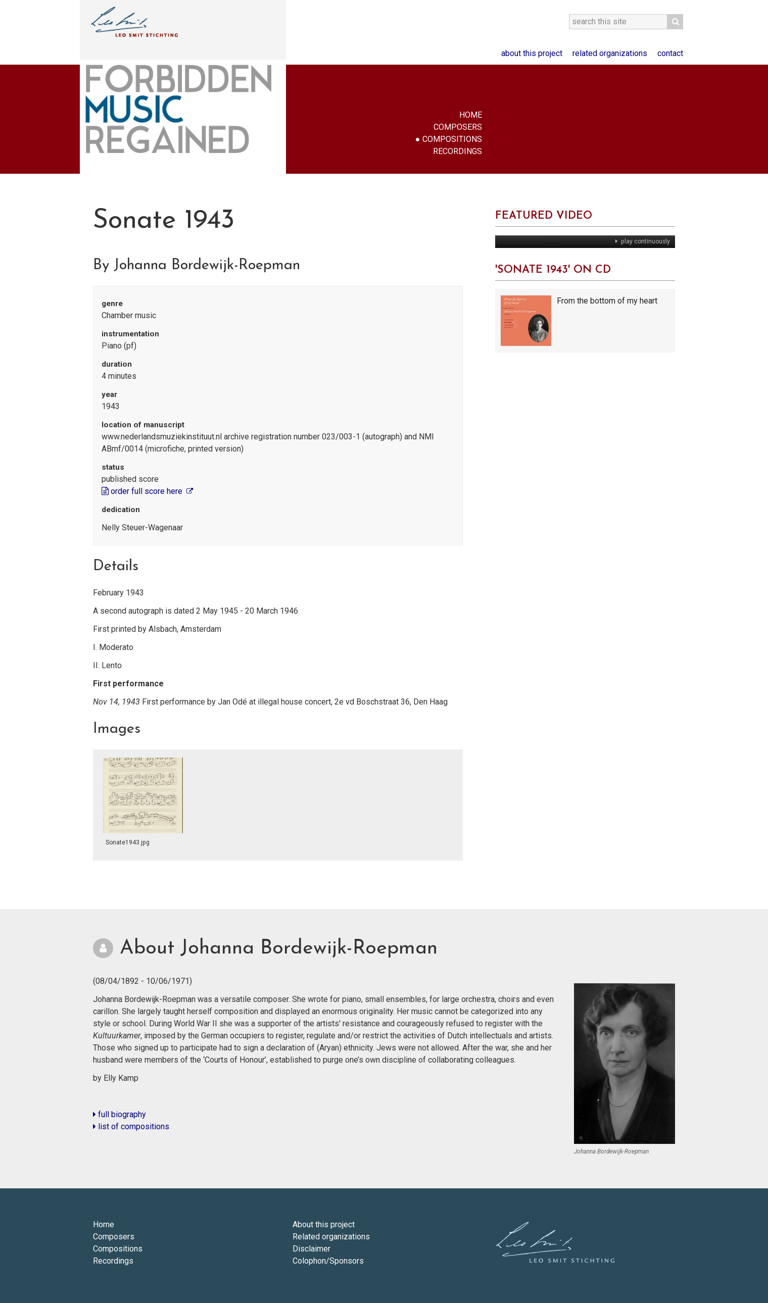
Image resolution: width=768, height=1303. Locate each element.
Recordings (457, 151)
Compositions (452, 139)
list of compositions (131, 1126)
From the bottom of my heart (607, 301)
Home (470, 115)
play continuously (644, 241)
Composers (458, 127)
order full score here (143, 491)
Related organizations (609, 53)
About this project (531, 53)
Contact (670, 53)
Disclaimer (311, 1249)
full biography (119, 1114)
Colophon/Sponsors (328, 1261)
